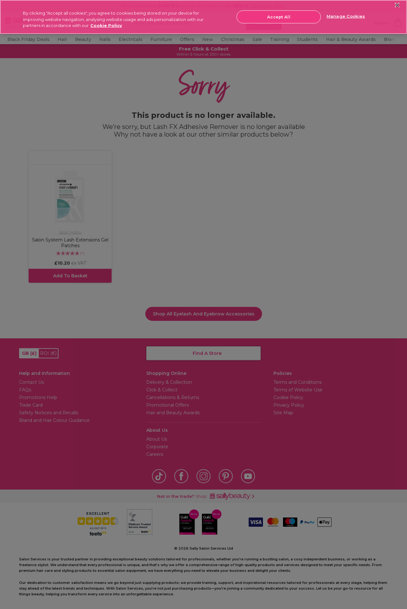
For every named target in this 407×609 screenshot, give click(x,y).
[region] (203, 17)
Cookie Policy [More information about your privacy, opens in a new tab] (106, 25)
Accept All (278, 16)
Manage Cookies (346, 16)
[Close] (397, 5)
